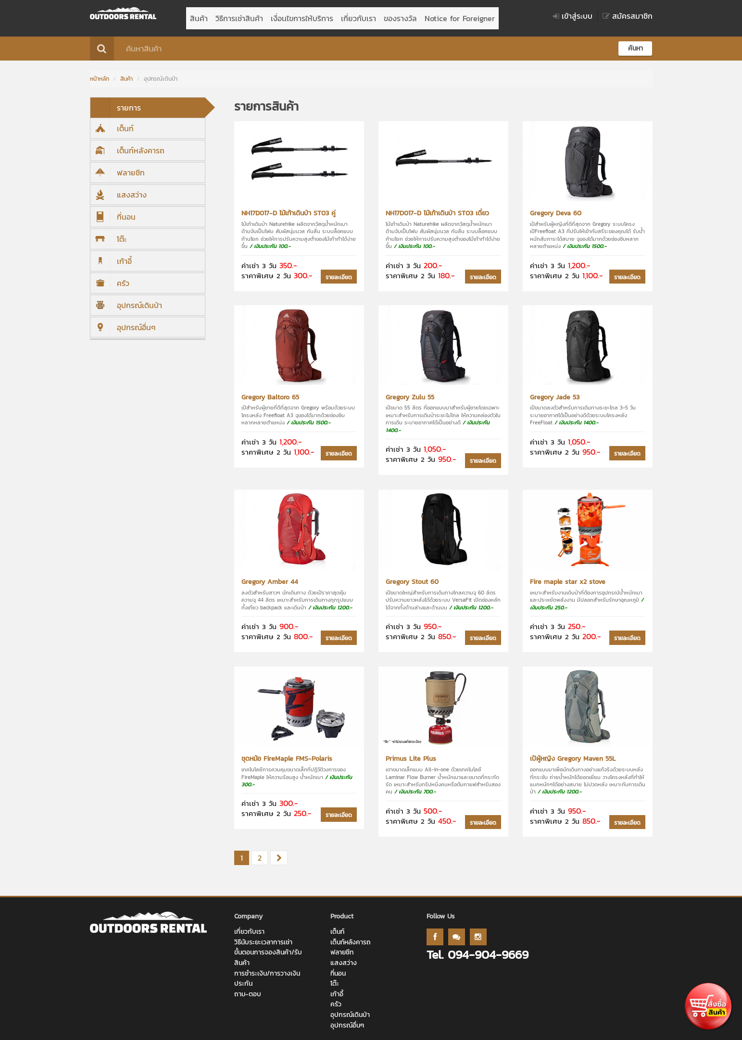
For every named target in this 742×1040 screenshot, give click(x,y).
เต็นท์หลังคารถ (127, 145)
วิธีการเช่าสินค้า (239, 16)
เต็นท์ (112, 123)
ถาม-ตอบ (247, 989)
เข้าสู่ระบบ (572, 16)
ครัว (109, 278)
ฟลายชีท (117, 167)
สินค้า (199, 16)
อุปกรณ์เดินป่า (126, 300)
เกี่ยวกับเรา (358, 16)
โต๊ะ (108, 234)
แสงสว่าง (118, 189)
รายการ (115, 102)
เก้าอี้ (111, 256)
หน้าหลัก (99, 74)
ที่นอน (113, 212)
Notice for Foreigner (460, 16)
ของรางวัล (400, 16)
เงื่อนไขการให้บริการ (302, 16)
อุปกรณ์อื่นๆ (123, 322)
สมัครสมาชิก (628, 16)
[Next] (279, 853)
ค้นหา (635, 43)
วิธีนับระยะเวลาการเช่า (263, 937)
